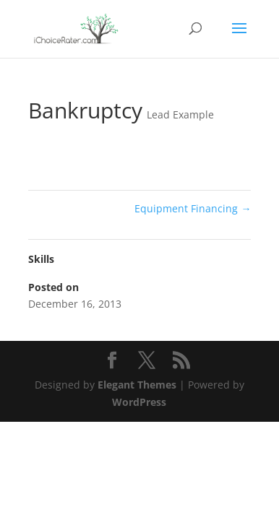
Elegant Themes (137, 384)
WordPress (139, 402)
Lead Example (180, 114)
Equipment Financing (192, 208)
